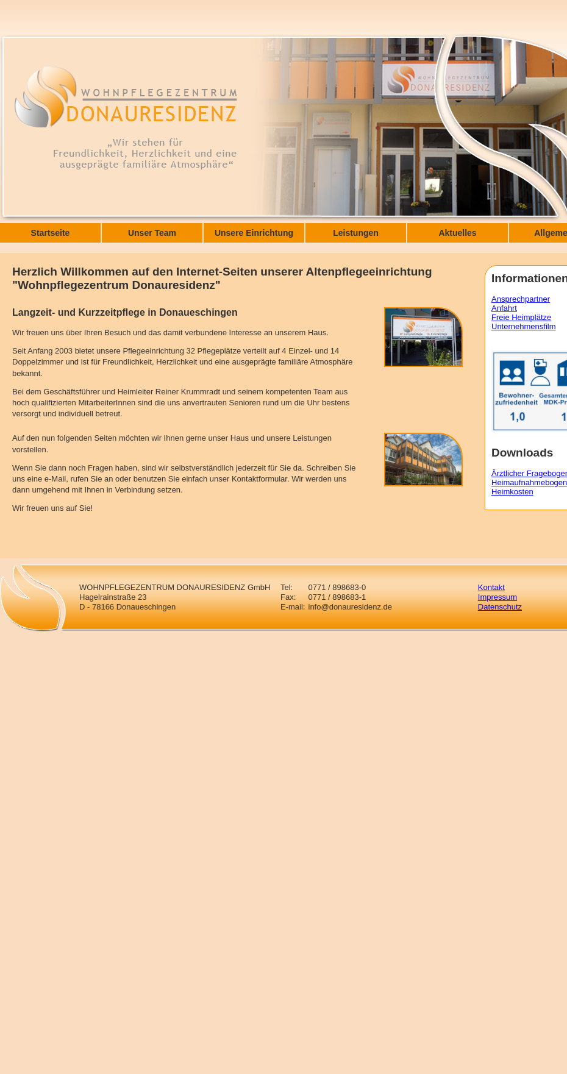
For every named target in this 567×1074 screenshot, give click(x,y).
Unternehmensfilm (523, 326)
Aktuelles (457, 233)
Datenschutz (500, 606)
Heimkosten (512, 491)
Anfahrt (504, 308)
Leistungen (356, 233)
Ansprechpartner (520, 299)
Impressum (497, 597)
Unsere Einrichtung (254, 233)
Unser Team (152, 233)
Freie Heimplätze (521, 317)
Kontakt (491, 587)
